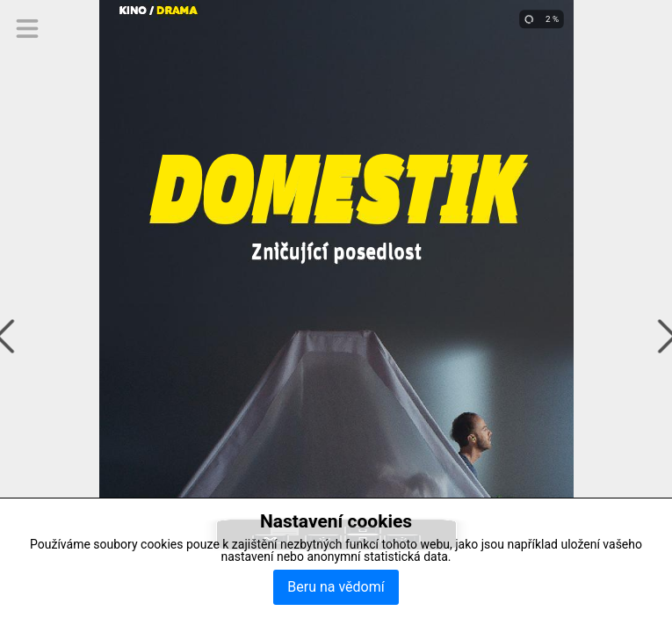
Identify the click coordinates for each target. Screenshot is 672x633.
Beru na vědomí (335, 586)
